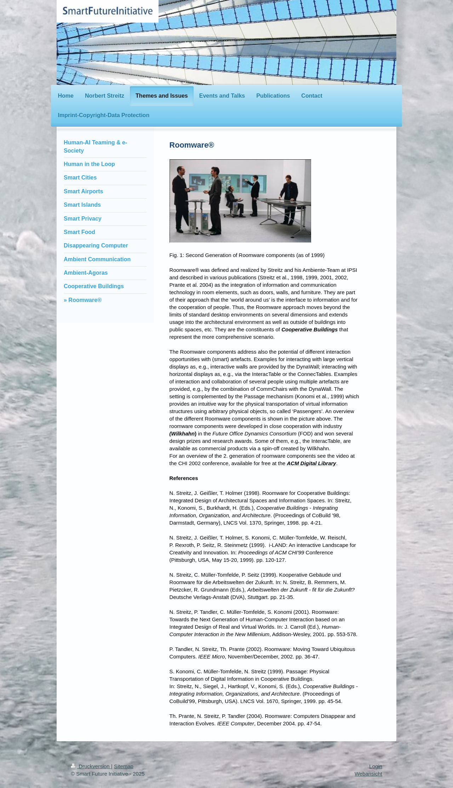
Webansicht (368, 774)
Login (375, 766)
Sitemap (123, 766)
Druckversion (91, 766)
